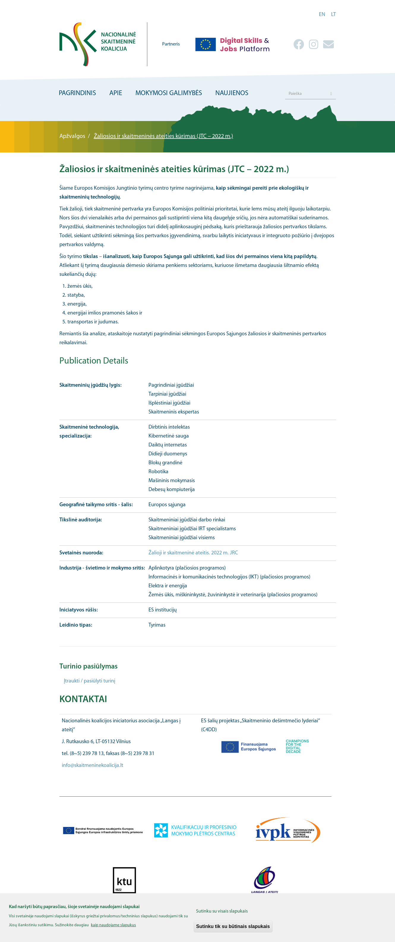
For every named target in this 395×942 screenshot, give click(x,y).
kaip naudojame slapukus (113, 930)
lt (333, 15)
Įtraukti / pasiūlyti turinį (89, 681)
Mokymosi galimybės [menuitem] (168, 93)
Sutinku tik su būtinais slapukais (233, 931)
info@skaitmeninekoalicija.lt (92, 765)
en (322, 15)
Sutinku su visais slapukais (222, 916)
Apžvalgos (72, 136)
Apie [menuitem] (115, 93)
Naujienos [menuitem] (231, 93)
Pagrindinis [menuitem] (77, 93)
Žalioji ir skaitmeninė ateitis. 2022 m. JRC (193, 553)
